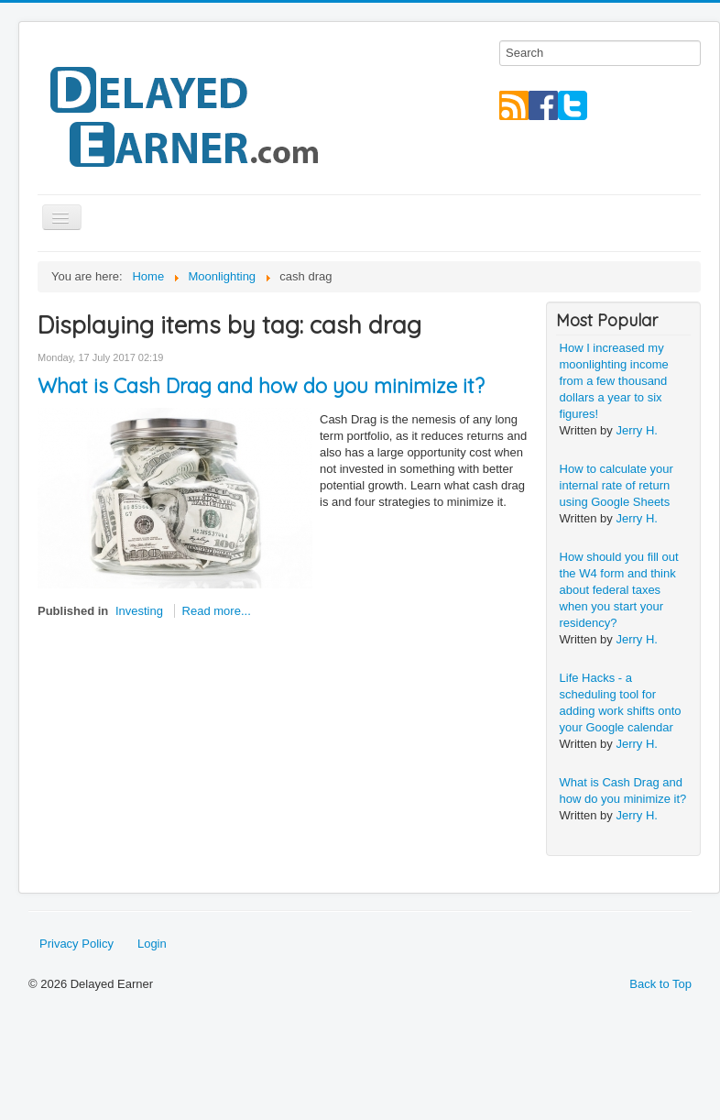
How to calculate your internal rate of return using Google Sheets (616, 485)
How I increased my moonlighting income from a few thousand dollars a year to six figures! (614, 381)
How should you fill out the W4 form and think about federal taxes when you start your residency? (619, 590)
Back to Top (660, 984)
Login (152, 943)
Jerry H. (637, 430)
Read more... (216, 611)
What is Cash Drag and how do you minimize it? (261, 386)
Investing (139, 611)
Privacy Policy (76, 943)
